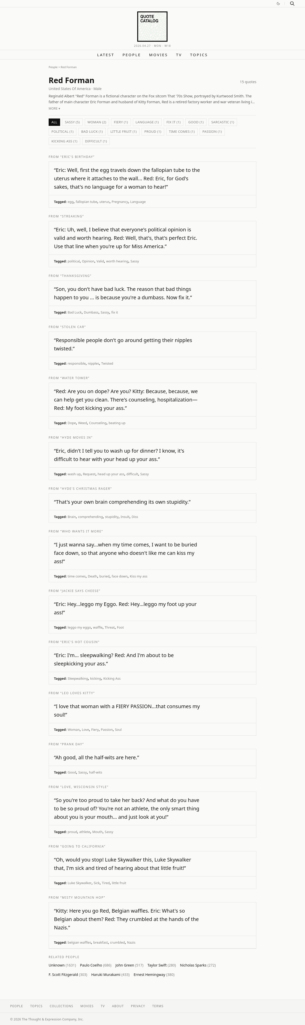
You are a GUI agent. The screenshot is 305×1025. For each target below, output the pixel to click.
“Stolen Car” (73, 327)
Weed (82, 423)
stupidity (111, 516)
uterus (104, 201)
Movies (158, 54)
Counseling (97, 423)
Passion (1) (212, 131)
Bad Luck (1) (92, 131)
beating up (117, 423)
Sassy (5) (72, 122)
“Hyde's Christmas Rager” (86, 488)
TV (179, 54)
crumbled (117, 942)
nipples (93, 363)
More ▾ (54, 108)
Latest (106, 54)
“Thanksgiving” (75, 276)
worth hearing (117, 261)
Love (85, 729)
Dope (72, 423)
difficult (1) (96, 141)
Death (92, 576)
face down (120, 576)
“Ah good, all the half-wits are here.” (96, 757)
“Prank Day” (72, 744)
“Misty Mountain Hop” (82, 897)
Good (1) (196, 122)
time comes (77, 576)
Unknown (62, 965)
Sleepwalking (78, 678)
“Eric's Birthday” (77, 157)
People (131, 54)
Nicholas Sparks (198, 965)
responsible (77, 363)
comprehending (90, 516)
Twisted (107, 363)
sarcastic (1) (222, 122)
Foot (120, 627)
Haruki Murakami (110, 974)
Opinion (88, 261)
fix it (114, 312)
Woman (74, 729)
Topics (199, 54)
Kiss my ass (138, 576)
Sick (97, 883)
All (54, 122)
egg (71, 201)
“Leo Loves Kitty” (77, 693)
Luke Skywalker (80, 883)
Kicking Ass (112, 678)
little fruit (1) (123, 131)
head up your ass (111, 474)
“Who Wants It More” (81, 531)
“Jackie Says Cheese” (80, 591)
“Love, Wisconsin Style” (84, 787)
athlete (84, 831)
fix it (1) (174, 122)
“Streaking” (72, 216)
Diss (135, 516)
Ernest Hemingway (154, 974)
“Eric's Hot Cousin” (80, 642)
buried (104, 576)
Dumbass (91, 312)
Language (138, 201)
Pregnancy (120, 201)
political (74, 261)
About (118, 1006)
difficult (132, 474)
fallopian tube (86, 201)
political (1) (62, 131)
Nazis (131, 942)
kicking (95, 678)
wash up (74, 474)
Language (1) (147, 122)
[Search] (292, 3)
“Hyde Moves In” (76, 437)
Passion (107, 729)
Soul (118, 729)
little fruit (119, 883)
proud (72, 831)
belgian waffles (79, 942)
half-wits (95, 772)
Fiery (95, 729)
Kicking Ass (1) (64, 141)
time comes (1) (182, 131)
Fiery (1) (121, 122)
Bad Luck (75, 312)
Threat (110, 627)
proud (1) (152, 131)
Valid (100, 261)
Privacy (138, 1006)
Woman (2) (97, 122)
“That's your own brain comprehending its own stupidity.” (122, 501)
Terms (157, 1006)
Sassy (134, 261)
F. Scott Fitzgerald (68, 974)
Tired (106, 883)
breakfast (100, 942)
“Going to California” (82, 846)
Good (72, 772)
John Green (129, 965)
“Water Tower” (75, 378)
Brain (72, 516)
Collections (61, 1006)
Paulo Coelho (95, 965)
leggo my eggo (79, 627)
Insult (125, 516)
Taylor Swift (161, 965)
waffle (97, 627)
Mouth (97, 831)
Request (89, 474)
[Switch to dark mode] (278, 4)
